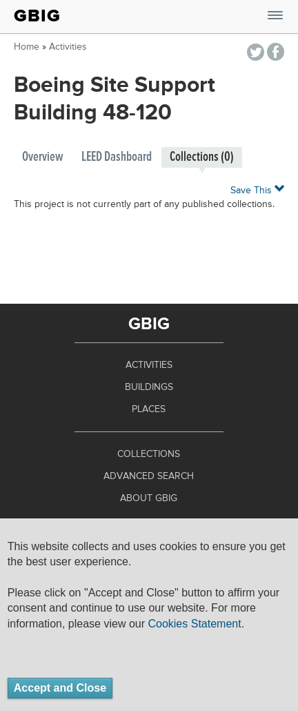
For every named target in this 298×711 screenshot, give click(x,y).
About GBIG (148, 498)
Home (26, 47)
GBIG (37, 16)
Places (149, 409)
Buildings (149, 387)
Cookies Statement (194, 624)
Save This (257, 189)
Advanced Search (148, 476)
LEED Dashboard (116, 157)
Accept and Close (60, 688)
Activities (68, 47)
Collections (148, 454)
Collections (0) (202, 157)
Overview (42, 157)
